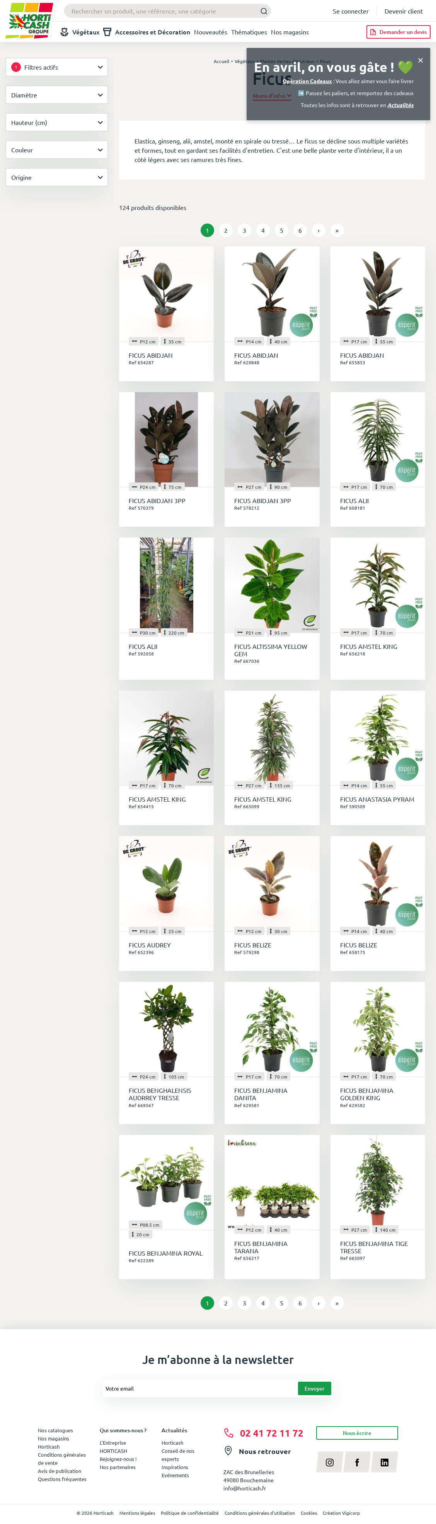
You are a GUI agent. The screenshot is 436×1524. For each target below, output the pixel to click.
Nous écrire (357, 1433)
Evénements (175, 1475)
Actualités (400, 104)
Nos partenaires (118, 1467)
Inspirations (175, 1467)
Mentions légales (137, 1513)
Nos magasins (290, 32)
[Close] (420, 59)
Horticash (172, 1442)
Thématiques (249, 32)
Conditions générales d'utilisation (260, 1513)
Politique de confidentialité (190, 1513)
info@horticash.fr (244, 1488)
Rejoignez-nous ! (118, 1459)
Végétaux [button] (79, 31)
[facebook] (357, 1461)
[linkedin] (384, 1461)
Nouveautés (210, 32)
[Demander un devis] (398, 32)
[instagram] (330, 1461)
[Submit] (262, 11)
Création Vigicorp (341, 1513)
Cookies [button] (309, 1513)
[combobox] (167, 11)
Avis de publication (59, 1471)
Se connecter (351, 11)
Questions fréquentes (62, 1479)
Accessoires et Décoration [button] (146, 31)
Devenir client (404, 11)
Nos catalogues (55, 1430)
